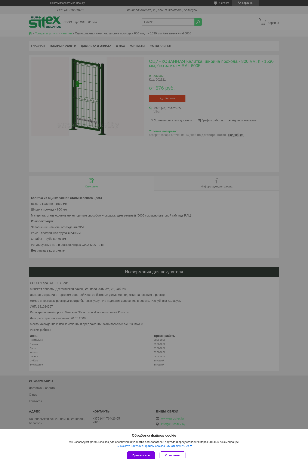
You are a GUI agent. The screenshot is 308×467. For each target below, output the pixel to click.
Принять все (141, 455)
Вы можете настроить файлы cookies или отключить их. (153, 446)
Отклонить (172, 455)
